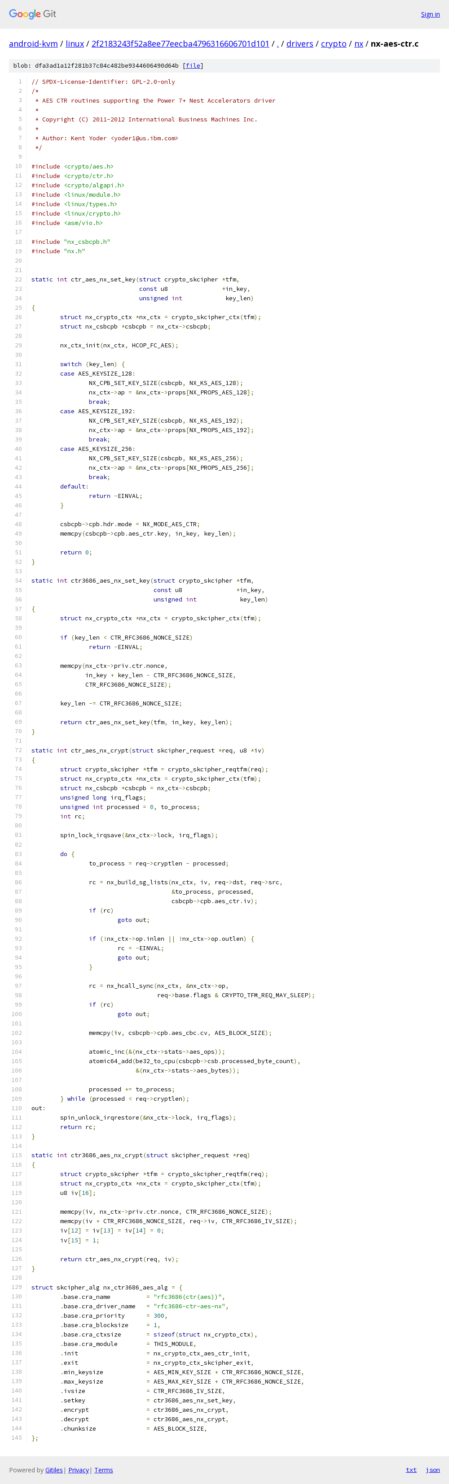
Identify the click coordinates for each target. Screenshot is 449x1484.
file (193, 65)
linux (75, 43)
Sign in (430, 14)
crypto (334, 43)
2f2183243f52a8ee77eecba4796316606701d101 (180, 43)
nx (358, 43)
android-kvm (33, 43)
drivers (299, 43)
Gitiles (54, 1470)
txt (411, 1470)
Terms (103, 1470)
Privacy (78, 1470)
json (433, 1470)
